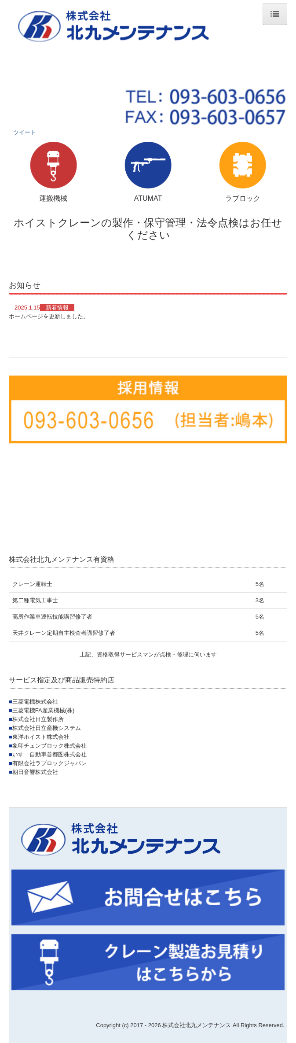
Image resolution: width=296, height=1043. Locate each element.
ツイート (24, 132)
